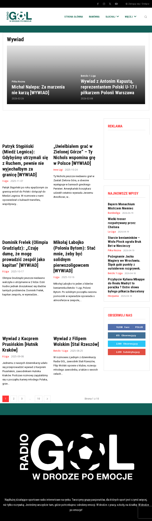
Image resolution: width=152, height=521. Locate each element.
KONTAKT (133, 515)
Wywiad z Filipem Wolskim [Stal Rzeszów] (75, 325)
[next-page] (47, 381)
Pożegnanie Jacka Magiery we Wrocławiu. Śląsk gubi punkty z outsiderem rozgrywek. (125, 254)
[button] (145, 16)
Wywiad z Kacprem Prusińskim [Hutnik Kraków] (18, 327)
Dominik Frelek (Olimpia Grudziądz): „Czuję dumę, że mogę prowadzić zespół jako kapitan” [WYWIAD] (24, 245)
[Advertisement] (130, 154)
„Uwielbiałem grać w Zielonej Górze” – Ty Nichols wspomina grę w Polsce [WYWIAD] (74, 154)
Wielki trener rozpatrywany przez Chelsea (125, 219)
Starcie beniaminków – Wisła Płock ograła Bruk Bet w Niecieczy (126, 234)
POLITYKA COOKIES (57, 515)
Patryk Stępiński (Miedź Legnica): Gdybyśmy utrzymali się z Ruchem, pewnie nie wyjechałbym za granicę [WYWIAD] (23, 156)
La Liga (112, 225)
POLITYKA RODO (19, 515)
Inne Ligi (58, 168)
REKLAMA (95, 515)
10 (38, 381)
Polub (139, 315)
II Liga (5, 261)
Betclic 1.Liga (88, 77)
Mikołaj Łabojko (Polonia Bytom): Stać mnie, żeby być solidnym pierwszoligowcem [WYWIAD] (74, 245)
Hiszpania (113, 284)
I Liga (5, 173)
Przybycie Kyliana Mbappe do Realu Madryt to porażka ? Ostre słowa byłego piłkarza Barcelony (126, 275)
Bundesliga (114, 211)
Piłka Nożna (18, 82)
